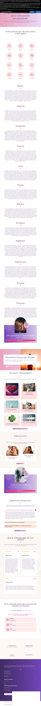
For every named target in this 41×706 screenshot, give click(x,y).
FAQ (20, 1)
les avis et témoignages (17, 610)
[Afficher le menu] (39, 1)
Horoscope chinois (7, 691)
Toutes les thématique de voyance (20, 428)
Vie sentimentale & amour (20, 530)
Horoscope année (7, 689)
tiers (11, 696)
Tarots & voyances (8, 680)
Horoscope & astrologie (12, 6)
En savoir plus (20, 341)
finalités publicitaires (23, 698)
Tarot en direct (6, 681)
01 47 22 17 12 (35, 1)
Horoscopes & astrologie (10, 686)
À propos (18, 1)
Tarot (5, 683)
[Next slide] (38, 453)
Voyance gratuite (25, 1)
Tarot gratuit (30, 1)
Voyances (5, 684)
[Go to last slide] (3, 453)
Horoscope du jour (7, 688)
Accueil (5, 6)
